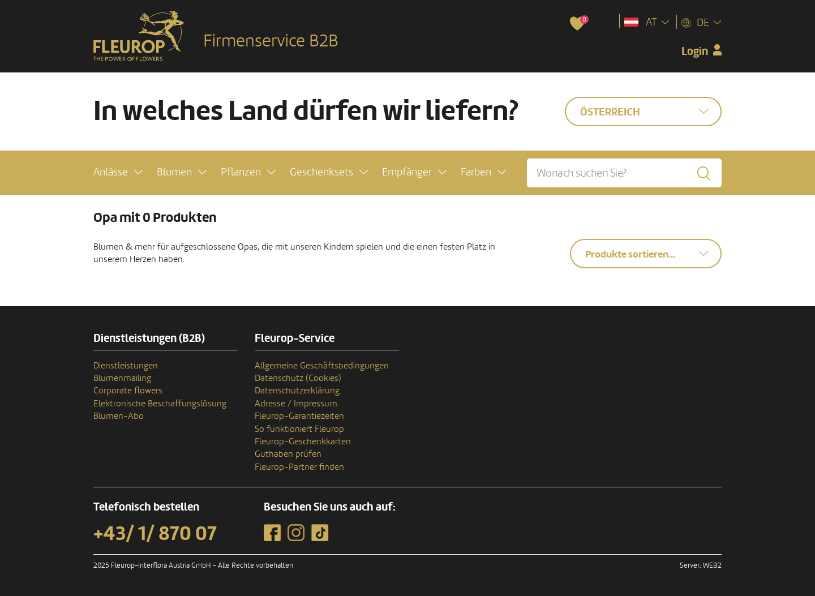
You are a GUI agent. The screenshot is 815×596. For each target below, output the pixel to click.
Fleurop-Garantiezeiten (299, 416)
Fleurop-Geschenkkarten (303, 441)
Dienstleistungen (125, 366)
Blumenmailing (122, 378)
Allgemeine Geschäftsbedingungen (322, 366)
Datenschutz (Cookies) (298, 378)
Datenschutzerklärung (297, 390)
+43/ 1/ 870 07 (155, 533)
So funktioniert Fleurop (299, 429)
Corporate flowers (127, 390)
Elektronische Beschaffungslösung (159, 403)
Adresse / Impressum (296, 403)
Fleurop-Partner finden (299, 467)
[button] (118, 172)
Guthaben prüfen (288, 454)
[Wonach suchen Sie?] (624, 172)
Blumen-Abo (118, 416)
